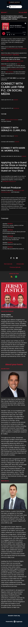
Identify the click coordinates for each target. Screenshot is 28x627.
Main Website (9, 72)
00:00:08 (10, 236)
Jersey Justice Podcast (11, 120)
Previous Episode (15, 267)
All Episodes (20, 264)
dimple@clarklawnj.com (9, 181)
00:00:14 (10, 247)
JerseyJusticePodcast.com (15, 69)
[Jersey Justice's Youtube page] (8, 7)
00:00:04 (10, 230)
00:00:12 (10, 242)
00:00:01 (10, 223)
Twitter (16, 136)
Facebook (16, 108)
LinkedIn (15, 100)
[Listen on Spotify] (16, 276)
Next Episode (8, 264)
